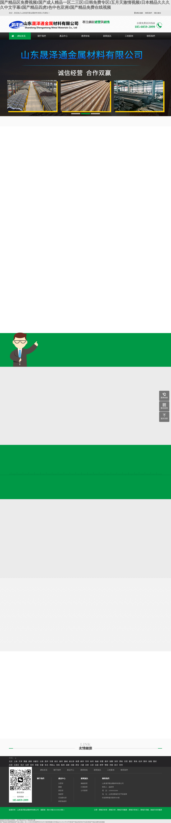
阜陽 (37, 765)
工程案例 (129, 36)
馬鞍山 (52, 765)
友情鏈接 (85, 748)
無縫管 (60, 794)
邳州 (121, 765)
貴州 (46, 761)
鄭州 (145, 761)
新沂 (116, 765)
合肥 (27, 765)
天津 (20, 761)
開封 (155, 761)
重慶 (25, 761)
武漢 (11, 765)
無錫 (97, 761)
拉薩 (97, 765)
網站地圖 (139, 13)
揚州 (61, 761)
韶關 (111, 761)
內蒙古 (36, 761)
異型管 (60, 790)
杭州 (140, 761)
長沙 (22, 765)
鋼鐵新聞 (84, 783)
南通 (77, 761)
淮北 (46, 765)
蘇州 (82, 761)
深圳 (116, 761)
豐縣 (106, 765)
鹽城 (66, 761)
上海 (15, 761)
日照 (126, 761)
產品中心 (63, 36)
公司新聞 (84, 790)
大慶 (82, 765)
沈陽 (72, 765)
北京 (11, 761)
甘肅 (51, 761)
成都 (67, 765)
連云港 (71, 761)
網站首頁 (21, 36)
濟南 (121, 761)
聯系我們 (148, 13)
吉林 (87, 765)
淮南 (58, 765)
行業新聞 (84, 787)
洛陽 (150, 761)
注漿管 (60, 783)
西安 (77, 765)
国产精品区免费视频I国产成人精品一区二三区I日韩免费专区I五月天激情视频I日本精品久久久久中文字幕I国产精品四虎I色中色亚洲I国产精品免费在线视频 (52, 822)
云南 (41, 761)
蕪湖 (63, 765)
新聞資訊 (107, 36)
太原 (92, 765)
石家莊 (16, 765)
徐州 (92, 761)
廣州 (106, 761)
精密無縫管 (62, 801)
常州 (87, 761)
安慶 (41, 765)
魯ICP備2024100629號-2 (55, 810)
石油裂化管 (62, 798)
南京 (56, 761)
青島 (135, 761)
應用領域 (85, 36)
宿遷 (101, 761)
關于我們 (42, 36)
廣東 (30, 761)
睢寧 (101, 765)
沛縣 (111, 765)
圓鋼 (60, 787)
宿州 (32, 765)
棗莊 (130, 761)
